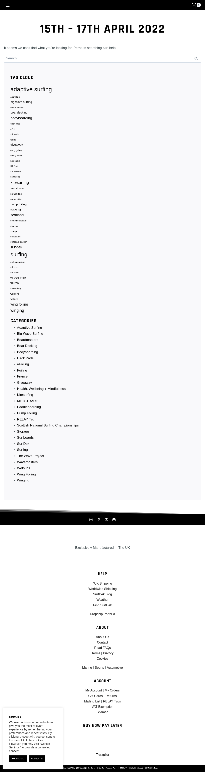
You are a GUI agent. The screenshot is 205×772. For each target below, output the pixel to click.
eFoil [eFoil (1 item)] (12, 130)
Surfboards (25, 442)
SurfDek (23, 448)
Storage (23, 436)
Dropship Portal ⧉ (102, 614)
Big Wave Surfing (30, 338)
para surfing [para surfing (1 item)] (16, 196)
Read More (17, 758)
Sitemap (102, 712)
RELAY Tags (112, 701)
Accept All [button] (36, 758)
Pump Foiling (27, 418)
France (22, 381)
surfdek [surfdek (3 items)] (16, 251)
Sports (99, 667)
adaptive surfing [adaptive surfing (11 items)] (31, 89)
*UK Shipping (102, 583)
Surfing (22, 454)
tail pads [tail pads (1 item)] (14, 271)
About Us (102, 637)
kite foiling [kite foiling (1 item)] (15, 179)
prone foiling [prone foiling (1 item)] (16, 201)
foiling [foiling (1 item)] (13, 141)
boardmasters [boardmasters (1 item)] (16, 108)
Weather (102, 600)
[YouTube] (106, 519)
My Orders (113, 690)
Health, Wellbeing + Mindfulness (41, 393)
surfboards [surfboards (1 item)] (15, 240)
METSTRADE (27, 405)
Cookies (102, 658)
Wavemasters (27, 467)
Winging (23, 485)
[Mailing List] (114, 519)
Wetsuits (23, 473)
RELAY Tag (25, 424)
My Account (93, 690)
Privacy (108, 653)
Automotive (115, 667)
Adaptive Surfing (29, 332)
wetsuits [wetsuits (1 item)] (14, 304)
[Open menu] (8, 5)
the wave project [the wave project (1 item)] (18, 282)
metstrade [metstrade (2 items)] (17, 190)
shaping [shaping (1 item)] (14, 229)
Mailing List (91, 701)
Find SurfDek (102, 605)
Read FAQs (102, 648)
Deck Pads (25, 363)
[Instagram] (90, 519)
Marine (86, 667)
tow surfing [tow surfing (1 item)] (15, 293)
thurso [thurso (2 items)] (14, 287)
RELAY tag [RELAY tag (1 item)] (15, 212)
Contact (103, 642)
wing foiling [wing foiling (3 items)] (19, 309)
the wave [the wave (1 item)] (14, 276)
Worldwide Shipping (102, 589)
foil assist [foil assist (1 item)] (14, 135)
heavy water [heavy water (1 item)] (16, 157)
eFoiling (23, 369)
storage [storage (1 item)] (14, 234)
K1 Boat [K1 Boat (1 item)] (14, 168)
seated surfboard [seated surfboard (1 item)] (18, 224)
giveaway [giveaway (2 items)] (16, 146)
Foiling (22, 375)
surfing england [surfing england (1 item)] (17, 265)
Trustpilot (102, 755)
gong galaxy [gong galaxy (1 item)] (16, 152)
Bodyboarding (27, 357)
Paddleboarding (29, 412)
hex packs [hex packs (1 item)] (15, 162)
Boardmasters (27, 344)
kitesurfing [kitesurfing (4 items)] (19, 184)
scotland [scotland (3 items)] (17, 218)
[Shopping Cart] (196, 5)
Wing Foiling (26, 479)
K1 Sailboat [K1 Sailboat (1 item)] (15, 173)
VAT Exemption (102, 707)
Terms (95, 653)
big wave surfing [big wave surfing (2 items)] (21, 102)
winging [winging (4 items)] (17, 315)
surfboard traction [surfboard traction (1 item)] (18, 245)
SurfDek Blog (102, 594)
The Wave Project (30, 461)
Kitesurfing (25, 399)
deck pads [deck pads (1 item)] (15, 125)
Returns (112, 696)
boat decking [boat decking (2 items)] (18, 113)
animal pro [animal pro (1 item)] (15, 97)
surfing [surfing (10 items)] (18, 258)
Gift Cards (95, 696)
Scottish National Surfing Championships (48, 430)
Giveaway (24, 387)
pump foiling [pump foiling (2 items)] (18, 207)
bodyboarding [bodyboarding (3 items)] (21, 119)
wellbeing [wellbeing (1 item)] (14, 298)
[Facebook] (98, 519)
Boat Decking (27, 351)
